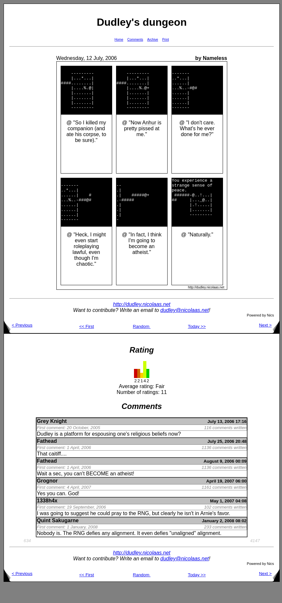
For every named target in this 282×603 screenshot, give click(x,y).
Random (142, 344)
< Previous (18, 342)
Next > (269, 342)
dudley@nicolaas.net (184, 327)
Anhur (149, 131)
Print (165, 39)
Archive (152, 39)
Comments (135, 39)
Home (118, 39)
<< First (86, 344)
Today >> (197, 344)
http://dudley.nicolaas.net (142, 322)
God (73, 511)
